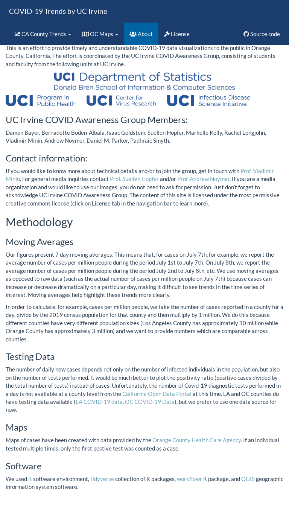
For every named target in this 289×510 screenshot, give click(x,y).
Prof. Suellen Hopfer (134, 178)
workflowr (189, 478)
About (141, 33)
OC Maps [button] (100, 33)
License (177, 33)
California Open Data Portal (157, 393)
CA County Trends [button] (43, 33)
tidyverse (102, 478)
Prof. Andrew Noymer (203, 178)
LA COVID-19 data (99, 401)
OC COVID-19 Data (150, 401)
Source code (261, 33)
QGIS (248, 478)
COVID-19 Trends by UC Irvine (58, 11)
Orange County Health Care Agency (196, 440)
